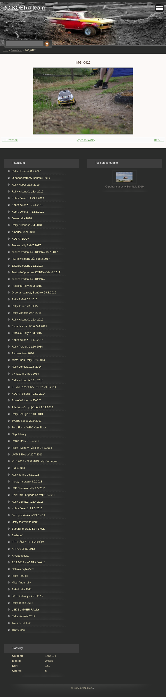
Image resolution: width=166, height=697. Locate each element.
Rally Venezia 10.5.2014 (27, 366)
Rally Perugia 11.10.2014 (27, 346)
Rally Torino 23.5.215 (25, 306)
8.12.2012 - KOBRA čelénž (28, 562)
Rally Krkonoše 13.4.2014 (27, 380)
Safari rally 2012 (22, 589)
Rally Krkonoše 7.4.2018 (27, 225)
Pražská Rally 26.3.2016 (27, 285)
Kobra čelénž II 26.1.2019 (27, 205)
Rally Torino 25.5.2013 (25, 474)
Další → (159, 140)
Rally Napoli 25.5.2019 (26, 184)
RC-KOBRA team (23, 8)
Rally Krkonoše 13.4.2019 (27, 191)
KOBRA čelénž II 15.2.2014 (28, 393)
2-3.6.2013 (18, 467)
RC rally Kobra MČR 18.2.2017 (31, 258)
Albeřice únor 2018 (23, 232)
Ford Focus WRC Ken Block (29, 427)
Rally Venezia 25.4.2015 (27, 312)
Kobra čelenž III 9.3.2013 (27, 508)
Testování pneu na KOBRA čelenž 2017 (36, 272)
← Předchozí (10, 140)
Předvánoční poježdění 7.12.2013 (32, 407)
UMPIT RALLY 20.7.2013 (27, 454)
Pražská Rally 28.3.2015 (27, 333)
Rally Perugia (20, 575)
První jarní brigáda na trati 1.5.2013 (33, 495)
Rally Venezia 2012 (23, 616)
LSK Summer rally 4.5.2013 (28, 488)
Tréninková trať (21, 623)
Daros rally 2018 (22, 218)
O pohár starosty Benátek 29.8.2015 (34, 292)
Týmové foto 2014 (23, 353)
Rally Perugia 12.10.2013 (27, 414)
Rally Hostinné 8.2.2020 (26, 171)
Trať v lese (18, 629)
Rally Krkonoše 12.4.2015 (27, 319)
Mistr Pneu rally (21, 582)
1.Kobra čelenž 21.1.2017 (27, 265)
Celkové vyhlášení (23, 569)
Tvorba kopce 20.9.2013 (27, 420)
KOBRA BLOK (20, 238)
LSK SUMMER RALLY (25, 609)
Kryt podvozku (20, 555)
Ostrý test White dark (24, 522)
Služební (17, 535)
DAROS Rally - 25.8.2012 (27, 596)
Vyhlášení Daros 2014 (25, 373)
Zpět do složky (86, 140)
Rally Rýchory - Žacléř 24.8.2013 (32, 447)
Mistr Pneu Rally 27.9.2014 (28, 360)
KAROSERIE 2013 (23, 548)
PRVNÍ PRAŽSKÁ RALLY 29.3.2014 (34, 387)
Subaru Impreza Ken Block (28, 528)
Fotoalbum (16, 50)
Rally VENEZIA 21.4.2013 (27, 501)
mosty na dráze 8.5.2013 (27, 481)
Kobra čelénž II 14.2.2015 (27, 339)
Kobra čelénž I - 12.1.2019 (28, 211)
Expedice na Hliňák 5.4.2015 (29, 326)
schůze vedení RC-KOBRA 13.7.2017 (35, 252)
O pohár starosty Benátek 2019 (31, 177)
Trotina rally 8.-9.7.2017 (26, 245)
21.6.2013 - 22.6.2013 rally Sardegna (34, 461)
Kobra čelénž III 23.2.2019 (28, 198)
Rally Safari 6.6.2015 (24, 299)
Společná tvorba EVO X (26, 400)
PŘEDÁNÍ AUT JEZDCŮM (28, 542)
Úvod (5, 50)
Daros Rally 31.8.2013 (25, 440)
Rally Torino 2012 (22, 602)
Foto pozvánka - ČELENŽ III (29, 515)
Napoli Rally (19, 434)
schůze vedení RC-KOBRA (28, 279)
